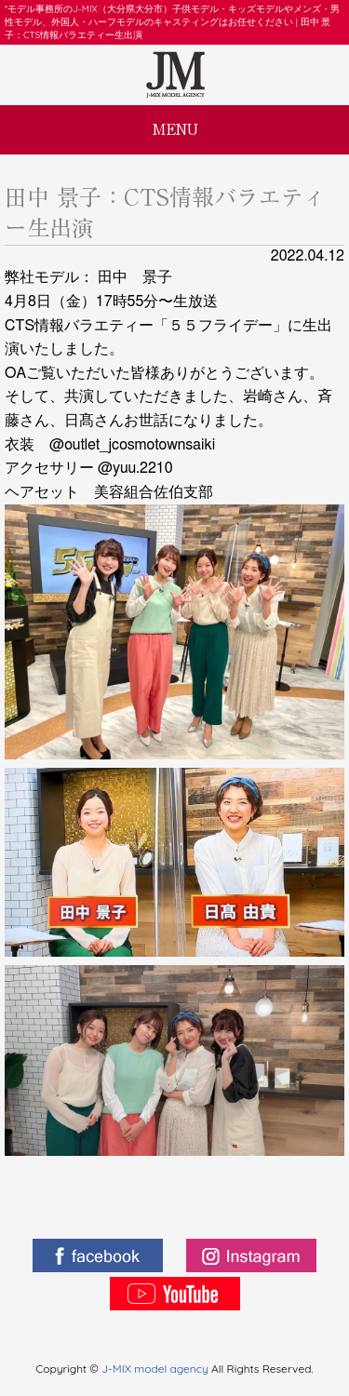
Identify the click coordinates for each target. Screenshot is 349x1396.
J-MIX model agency (156, 1369)
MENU (175, 129)
